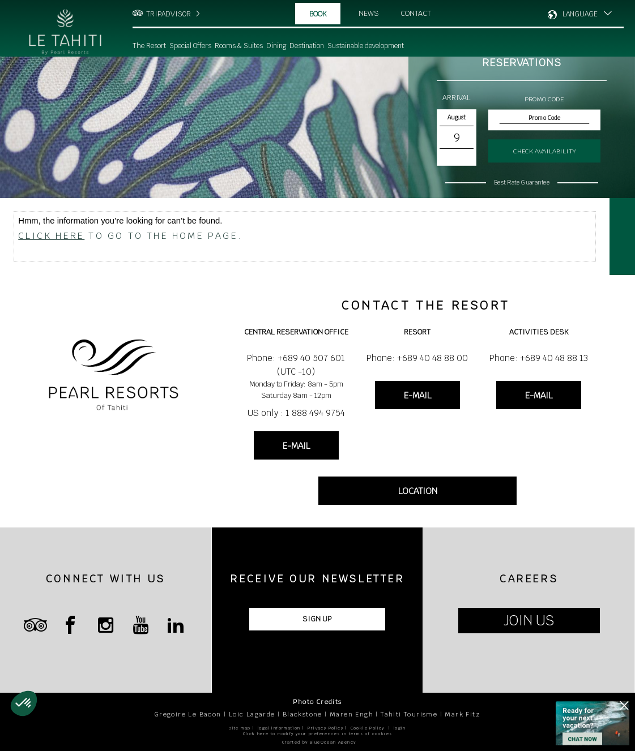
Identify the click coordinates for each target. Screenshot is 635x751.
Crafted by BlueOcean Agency (319, 742)
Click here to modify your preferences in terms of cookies (318, 733)
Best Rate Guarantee (521, 182)
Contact (415, 13)
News (369, 13)
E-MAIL (296, 445)
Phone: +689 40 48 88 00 (417, 358)
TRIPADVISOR (168, 14)
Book (318, 14)
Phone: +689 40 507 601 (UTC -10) (296, 365)
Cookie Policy (368, 728)
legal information (279, 728)
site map (239, 728)
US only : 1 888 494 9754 (296, 412)
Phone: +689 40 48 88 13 (538, 358)
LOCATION (417, 491)
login (400, 728)
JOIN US (529, 620)
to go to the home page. (130, 236)
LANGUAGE (580, 14)
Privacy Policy (325, 728)
